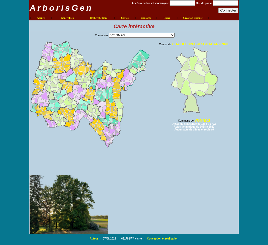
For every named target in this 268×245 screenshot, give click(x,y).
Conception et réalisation (162, 238)
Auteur (94, 238)
